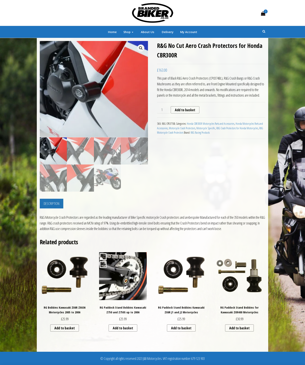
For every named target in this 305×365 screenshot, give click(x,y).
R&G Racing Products (200, 132)
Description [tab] (51, 203)
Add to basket (185, 109)
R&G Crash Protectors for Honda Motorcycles (237, 128)
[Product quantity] (163, 109)
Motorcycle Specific (205, 128)
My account (188, 32)
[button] (140, 48)
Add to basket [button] (64, 327)
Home (112, 32)
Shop (128, 32)
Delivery (167, 32)
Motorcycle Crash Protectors (182, 128)
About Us (147, 32)
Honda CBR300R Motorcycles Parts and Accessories (210, 123)
